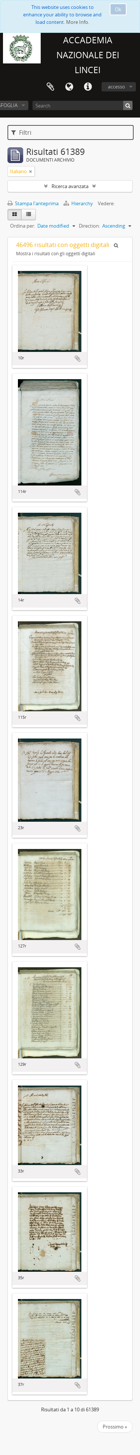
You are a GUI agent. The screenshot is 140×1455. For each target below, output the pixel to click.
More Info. (77, 22)
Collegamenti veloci (87, 87)
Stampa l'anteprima (33, 203)
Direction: (89, 225)
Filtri (21, 132)
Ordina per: (22, 225)
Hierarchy (78, 203)
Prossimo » (115, 1426)
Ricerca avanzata (70, 186)
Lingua (69, 87)
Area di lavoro (50, 87)
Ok (118, 9)
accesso (116, 86)
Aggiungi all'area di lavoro (77, 358)
